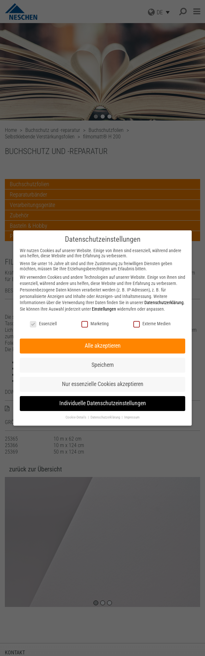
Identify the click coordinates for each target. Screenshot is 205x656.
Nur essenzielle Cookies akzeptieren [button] (102, 384)
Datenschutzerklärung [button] (105, 417)
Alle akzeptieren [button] (103, 345)
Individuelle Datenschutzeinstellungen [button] (102, 403)
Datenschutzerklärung (164, 302)
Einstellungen (104, 309)
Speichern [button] (102, 365)
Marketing (95, 323)
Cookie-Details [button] (76, 417)
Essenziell (43, 323)
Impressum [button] (131, 417)
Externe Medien (152, 323)
